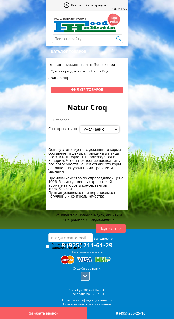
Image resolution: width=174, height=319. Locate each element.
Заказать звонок (43, 313)
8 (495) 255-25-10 (130, 313)
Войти (76, 5)
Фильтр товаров (87, 89)
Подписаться (110, 228)
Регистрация (95, 5)
